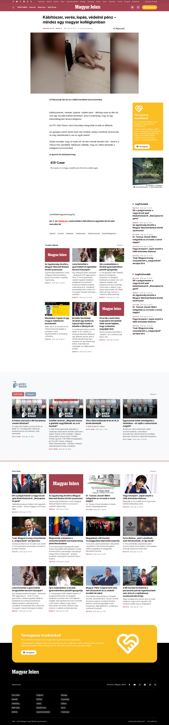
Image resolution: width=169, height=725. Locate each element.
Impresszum (16, 684)
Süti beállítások (152, 721)
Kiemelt (32, 7)
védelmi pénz (81, 233)
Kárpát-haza (41, 708)
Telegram (63, 221)
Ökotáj (120, 1)
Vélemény (41, 1)
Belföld (49, 1)
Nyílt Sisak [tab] (18, 394)
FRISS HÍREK (22, 7)
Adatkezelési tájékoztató (136, 721)
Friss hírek (15, 695)
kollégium (69, 233)
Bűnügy (83, 1)
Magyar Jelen (48, 28)
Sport (104, 1)
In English (127, 1)
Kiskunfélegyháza (109, 233)
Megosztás (119, 28)
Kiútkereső (135, 1)
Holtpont (40, 695)
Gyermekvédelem (72, 1)
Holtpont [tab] (30, 394)
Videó (62, 1)
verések (61, 233)
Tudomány (111, 1)
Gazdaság (90, 1)
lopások (52, 233)
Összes (120, 245)
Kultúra (98, 1)
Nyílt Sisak (52, 7)
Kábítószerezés (94, 233)
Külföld (56, 1)
